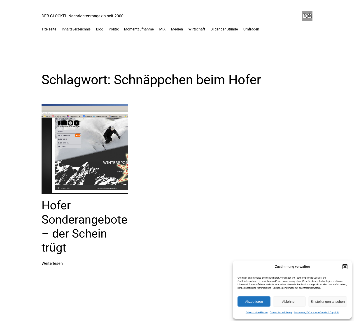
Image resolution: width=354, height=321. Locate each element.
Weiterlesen (52, 263)
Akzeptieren (254, 301)
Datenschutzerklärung (257, 312)
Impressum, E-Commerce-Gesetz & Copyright (316, 312)
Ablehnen (289, 301)
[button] (345, 266)
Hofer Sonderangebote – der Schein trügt (84, 226)
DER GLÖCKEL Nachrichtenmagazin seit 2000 (82, 16)
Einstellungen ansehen (327, 301)
